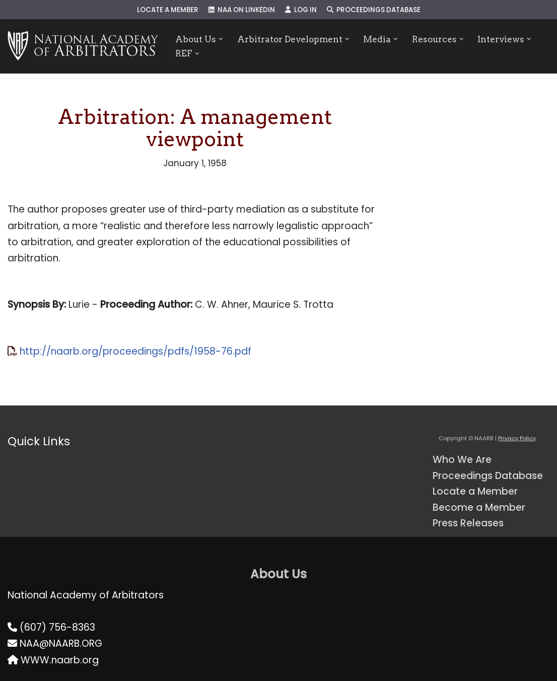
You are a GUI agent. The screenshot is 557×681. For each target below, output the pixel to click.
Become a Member (479, 507)
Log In (301, 10)
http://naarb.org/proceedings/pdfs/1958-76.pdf (135, 351)
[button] (221, 39)
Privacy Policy (517, 438)
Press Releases (468, 523)
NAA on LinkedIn (241, 10)
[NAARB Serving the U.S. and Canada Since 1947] (83, 46)
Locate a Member (167, 10)
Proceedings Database (374, 10)
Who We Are (462, 459)
